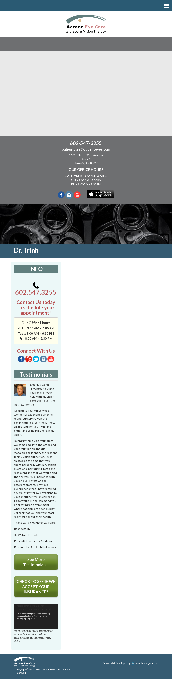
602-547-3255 (86, 143)
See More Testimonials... (36, 562)
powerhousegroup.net (145, 663)
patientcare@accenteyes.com (86, 149)
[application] (36, 616)
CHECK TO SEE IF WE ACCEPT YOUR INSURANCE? (36, 586)
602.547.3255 (35, 289)
